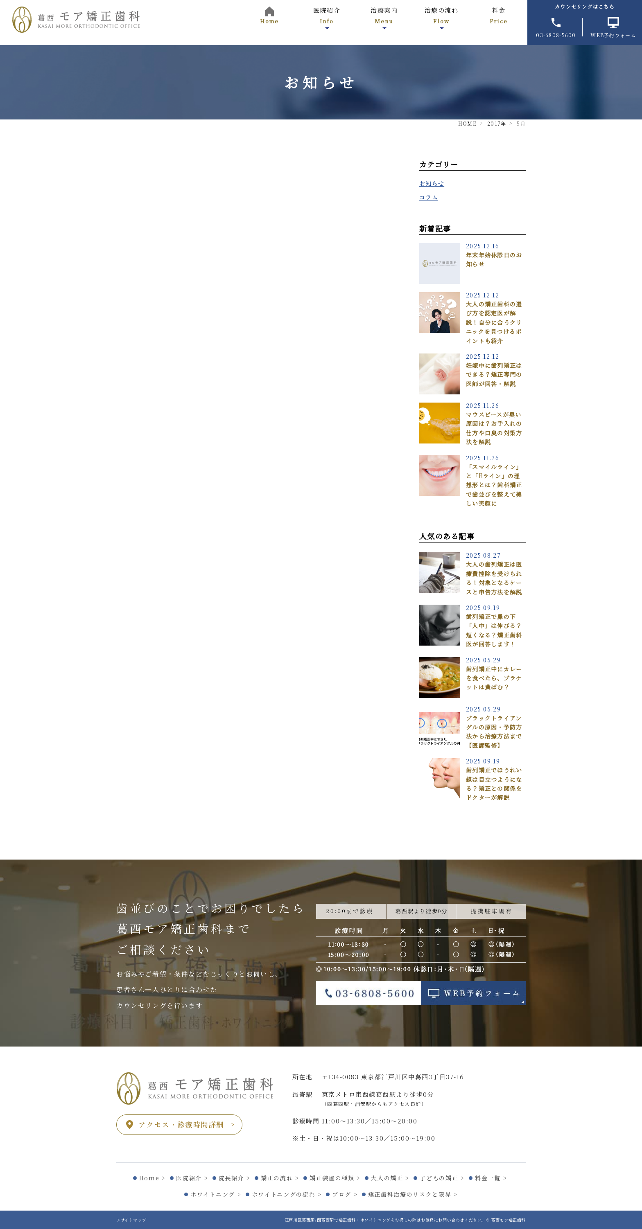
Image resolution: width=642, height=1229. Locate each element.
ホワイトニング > (215, 1194)
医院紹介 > (192, 1178)
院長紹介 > (235, 1178)
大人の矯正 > (390, 1178)
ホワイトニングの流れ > (287, 1194)
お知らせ (431, 183)
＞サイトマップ (131, 1220)
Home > (152, 1178)
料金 (498, 15)
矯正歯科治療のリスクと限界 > (413, 1194)
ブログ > (344, 1194)
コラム (428, 197)
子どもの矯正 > (442, 1178)
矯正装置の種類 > (335, 1178)
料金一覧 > (491, 1178)
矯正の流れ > (280, 1178)
